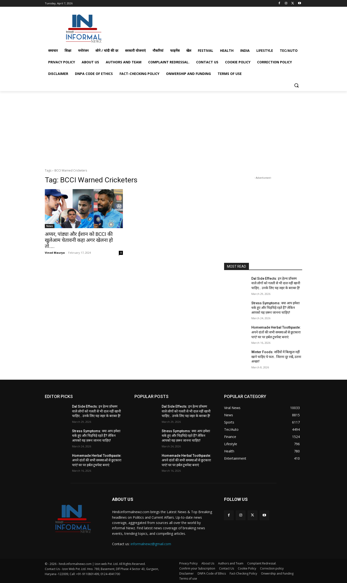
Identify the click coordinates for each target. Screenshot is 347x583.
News (49, 226)
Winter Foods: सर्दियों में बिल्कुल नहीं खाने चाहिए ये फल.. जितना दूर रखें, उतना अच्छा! (276, 356)
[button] (296, 85)
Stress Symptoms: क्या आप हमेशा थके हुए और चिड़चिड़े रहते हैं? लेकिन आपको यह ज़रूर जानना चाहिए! (275, 307)
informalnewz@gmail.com (151, 544)
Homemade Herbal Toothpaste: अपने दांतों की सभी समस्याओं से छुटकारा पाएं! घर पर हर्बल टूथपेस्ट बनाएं (276, 332)
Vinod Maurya (55, 252)
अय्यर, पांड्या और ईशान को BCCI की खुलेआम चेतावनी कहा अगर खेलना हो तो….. (79, 240)
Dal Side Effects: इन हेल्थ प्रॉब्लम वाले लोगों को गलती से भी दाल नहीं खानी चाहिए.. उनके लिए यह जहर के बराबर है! (275, 283)
